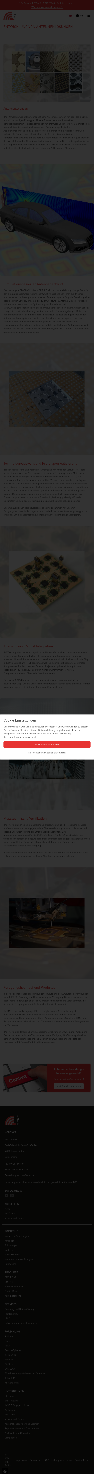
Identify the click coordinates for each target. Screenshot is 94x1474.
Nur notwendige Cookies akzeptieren (47, 752)
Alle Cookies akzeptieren (47, 744)
